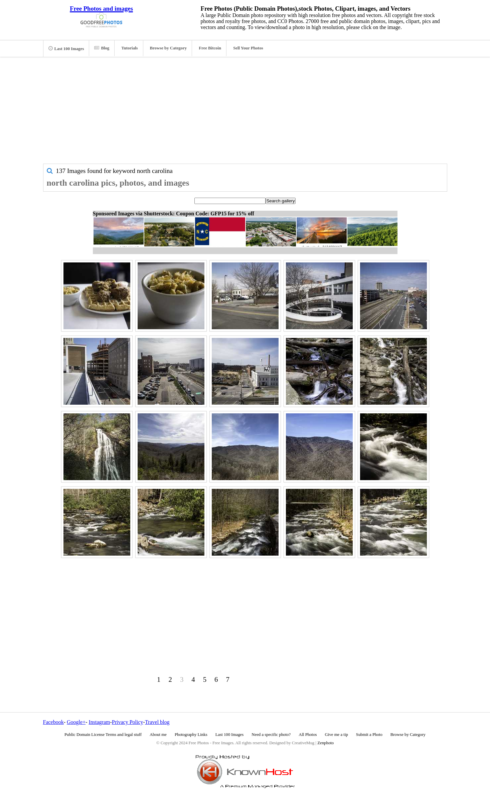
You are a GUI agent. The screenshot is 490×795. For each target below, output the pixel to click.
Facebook (53, 722)
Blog (101, 48)
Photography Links (191, 734)
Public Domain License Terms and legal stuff (103, 734)
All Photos (308, 734)
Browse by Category (168, 48)
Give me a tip (336, 734)
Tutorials (129, 48)
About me (158, 734)
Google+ (76, 722)
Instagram (99, 722)
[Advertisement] (245, 113)
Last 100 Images (66, 48)
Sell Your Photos (248, 48)
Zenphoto (325, 743)
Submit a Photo (369, 734)
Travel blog (157, 722)
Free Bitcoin (210, 48)
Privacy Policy (127, 722)
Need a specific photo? (271, 734)
